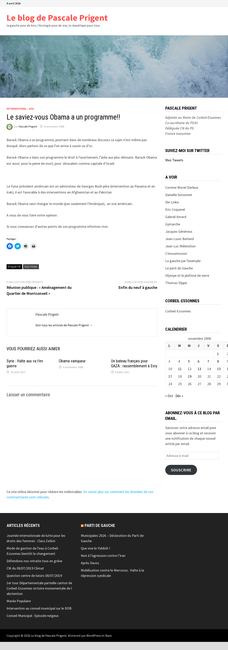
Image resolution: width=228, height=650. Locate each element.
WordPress (93, 636)
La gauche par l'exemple (183, 260)
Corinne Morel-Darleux (181, 187)
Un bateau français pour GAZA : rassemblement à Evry (134, 363)
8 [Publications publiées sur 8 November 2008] (218, 361)
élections (31, 266)
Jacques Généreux (178, 231)
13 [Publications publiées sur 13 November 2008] (199, 369)
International (17, 108)
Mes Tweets (174, 160)
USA (31, 108)
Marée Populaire (19, 601)
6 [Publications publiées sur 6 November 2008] (198, 361)
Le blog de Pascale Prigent (57, 17)
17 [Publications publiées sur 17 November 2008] (170, 376)
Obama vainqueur (72, 361)
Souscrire (181, 470)
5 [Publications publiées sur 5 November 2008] (189, 361)
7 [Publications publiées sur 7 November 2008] (208, 361)
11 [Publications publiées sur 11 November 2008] (180, 369)
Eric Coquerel (175, 209)
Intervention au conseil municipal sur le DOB (39, 608)
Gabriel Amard (175, 216)
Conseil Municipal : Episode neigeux (33, 615)
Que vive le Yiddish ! (95, 548)
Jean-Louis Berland (179, 238)
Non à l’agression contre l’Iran (103, 555)
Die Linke (172, 202)
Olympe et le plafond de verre (187, 275)
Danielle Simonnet (178, 194)
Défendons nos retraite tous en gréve (34, 561)
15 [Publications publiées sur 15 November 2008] (219, 369)
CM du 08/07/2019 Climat (25, 568)
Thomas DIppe (176, 282)
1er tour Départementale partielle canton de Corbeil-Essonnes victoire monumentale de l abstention (39, 588)
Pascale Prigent (28, 126)
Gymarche (172, 224)
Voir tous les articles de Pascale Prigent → (64, 325)
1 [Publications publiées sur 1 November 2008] (218, 353)
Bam (108, 636)
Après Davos (90, 563)
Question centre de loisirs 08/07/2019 (34, 575)
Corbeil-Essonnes (178, 311)
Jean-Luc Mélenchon (180, 246)
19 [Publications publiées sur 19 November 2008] (189, 376)
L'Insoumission (176, 253)
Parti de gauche (100, 525)
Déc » (179, 395)
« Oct (169, 395)
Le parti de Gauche (179, 268)
